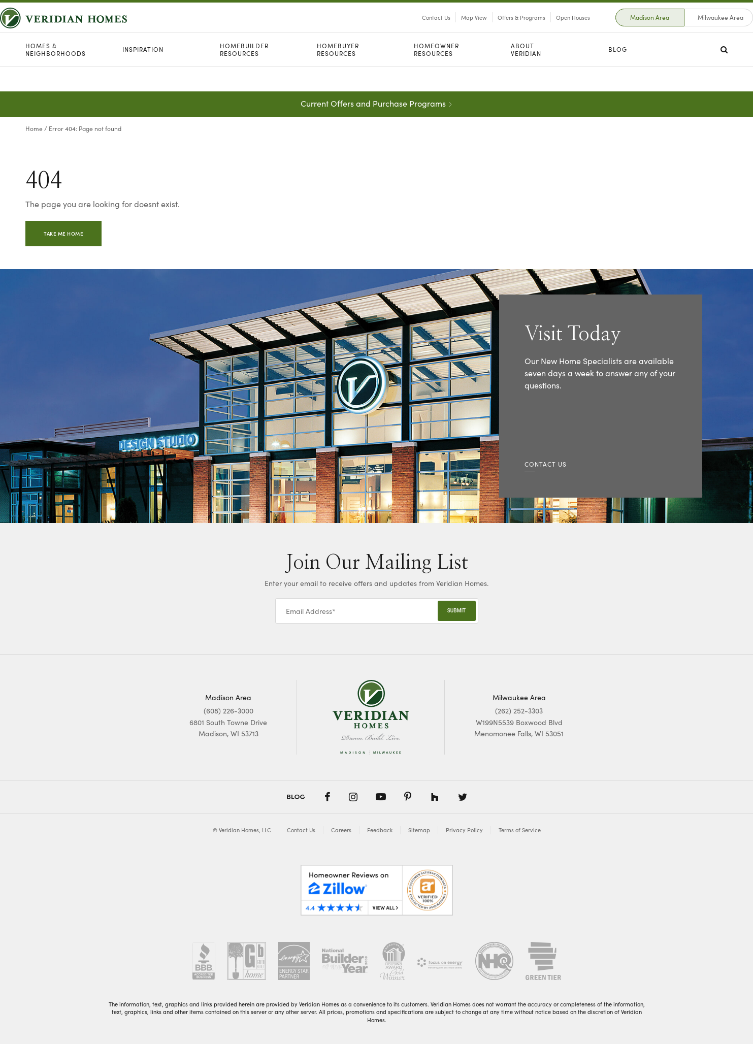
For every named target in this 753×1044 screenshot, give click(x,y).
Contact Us (411, 30)
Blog (617, 74)
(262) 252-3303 (519, 710)
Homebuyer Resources (338, 75)
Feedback (379, 830)
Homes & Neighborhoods (55, 75)
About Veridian (526, 75)
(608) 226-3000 (228, 710)
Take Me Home (63, 233)
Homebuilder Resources (244, 75)
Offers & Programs (496, 30)
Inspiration (142, 74)
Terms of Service (520, 830)
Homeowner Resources (436, 75)
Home (34, 128)
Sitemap (419, 830)
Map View (449, 30)
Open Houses (548, 30)
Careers (341, 830)
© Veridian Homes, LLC (242, 830)
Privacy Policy (464, 830)
